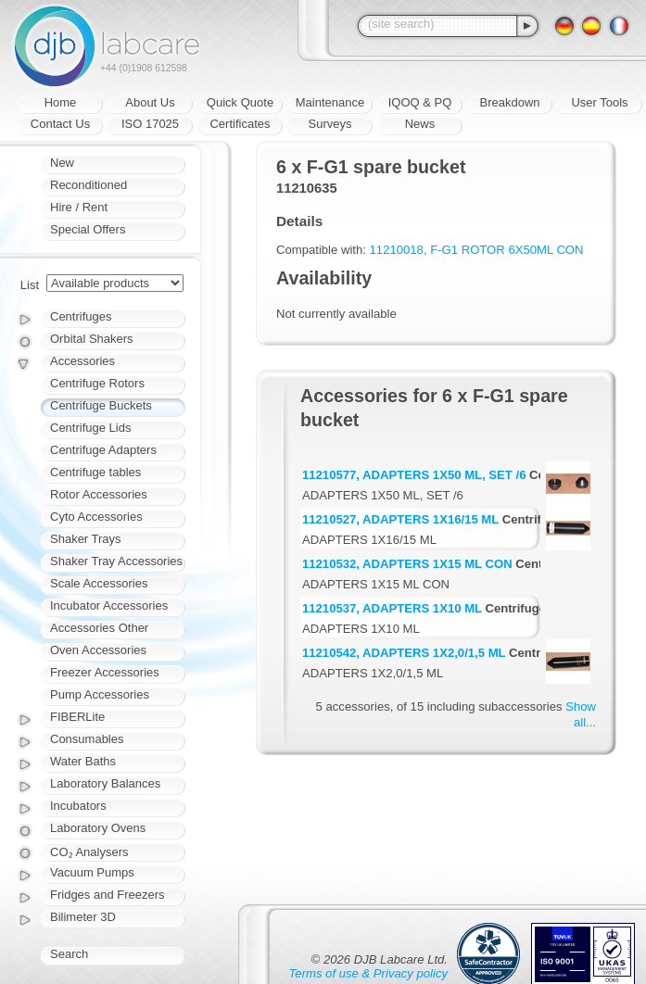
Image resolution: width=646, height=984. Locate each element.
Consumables (87, 739)
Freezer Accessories (104, 672)
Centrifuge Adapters (103, 450)
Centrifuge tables (95, 472)
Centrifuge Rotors (97, 383)
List (29, 285)
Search (69, 954)
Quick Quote (240, 102)
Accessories (82, 361)
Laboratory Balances (105, 783)
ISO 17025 (150, 124)
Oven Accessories (98, 650)
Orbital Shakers (91, 339)
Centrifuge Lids (90, 428)
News (420, 124)
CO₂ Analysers (89, 852)
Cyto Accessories (96, 517)
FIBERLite (77, 717)
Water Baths (83, 761)
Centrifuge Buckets (101, 405)
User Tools (599, 102)
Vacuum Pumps (92, 872)
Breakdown (509, 102)
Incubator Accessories (109, 605)
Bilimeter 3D (83, 917)
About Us (149, 102)
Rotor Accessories (98, 494)
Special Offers (87, 229)
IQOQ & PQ (420, 102)
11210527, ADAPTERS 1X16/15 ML (400, 519)
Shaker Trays (85, 539)
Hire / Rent (79, 207)
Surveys (330, 124)
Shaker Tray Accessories (116, 561)
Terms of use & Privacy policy (368, 973)
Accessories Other (99, 628)
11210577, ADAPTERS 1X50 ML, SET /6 (414, 475)
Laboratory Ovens (98, 828)
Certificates (239, 124)
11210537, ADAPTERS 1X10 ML (392, 608)
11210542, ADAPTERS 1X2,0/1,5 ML (403, 653)
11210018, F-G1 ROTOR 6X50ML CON (477, 250)
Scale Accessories (99, 583)
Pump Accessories (99, 694)
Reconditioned (88, 185)
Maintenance (330, 102)
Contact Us (60, 124)
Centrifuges (80, 316)
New (62, 163)
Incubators (78, 806)
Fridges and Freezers (107, 895)
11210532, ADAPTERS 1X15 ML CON (407, 564)
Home (60, 102)
